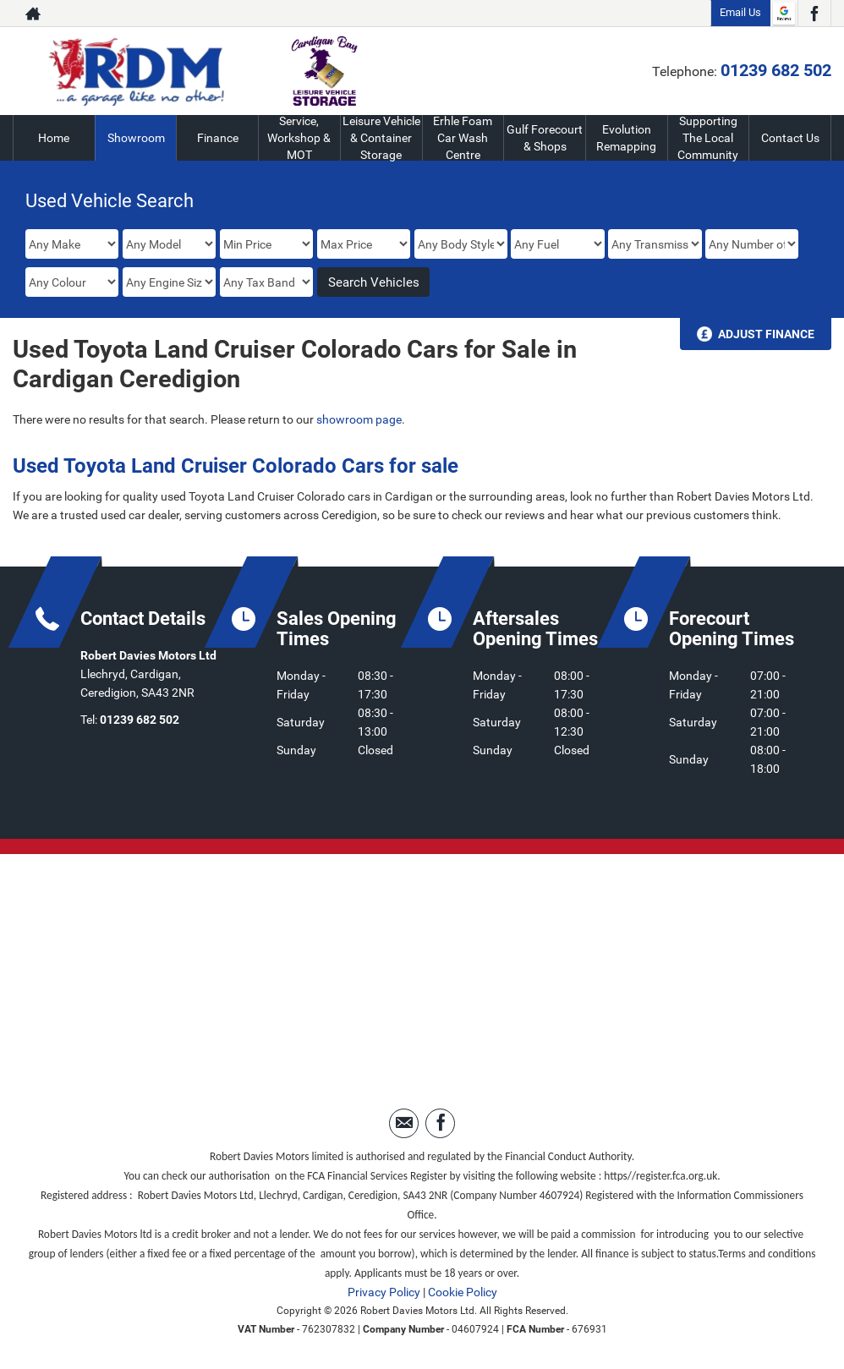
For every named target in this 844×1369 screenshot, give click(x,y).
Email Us (740, 12)
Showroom (136, 138)
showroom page (359, 419)
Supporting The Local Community (708, 138)
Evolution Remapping (626, 138)
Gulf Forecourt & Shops (545, 138)
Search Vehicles (373, 282)
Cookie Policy (462, 1292)
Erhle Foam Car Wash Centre (463, 138)
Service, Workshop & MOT (299, 138)
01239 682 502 (776, 70)
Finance (217, 138)
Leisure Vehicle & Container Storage (381, 138)
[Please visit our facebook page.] (813, 13)
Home (53, 138)
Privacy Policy (384, 1292)
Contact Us (790, 138)
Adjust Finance (766, 334)
